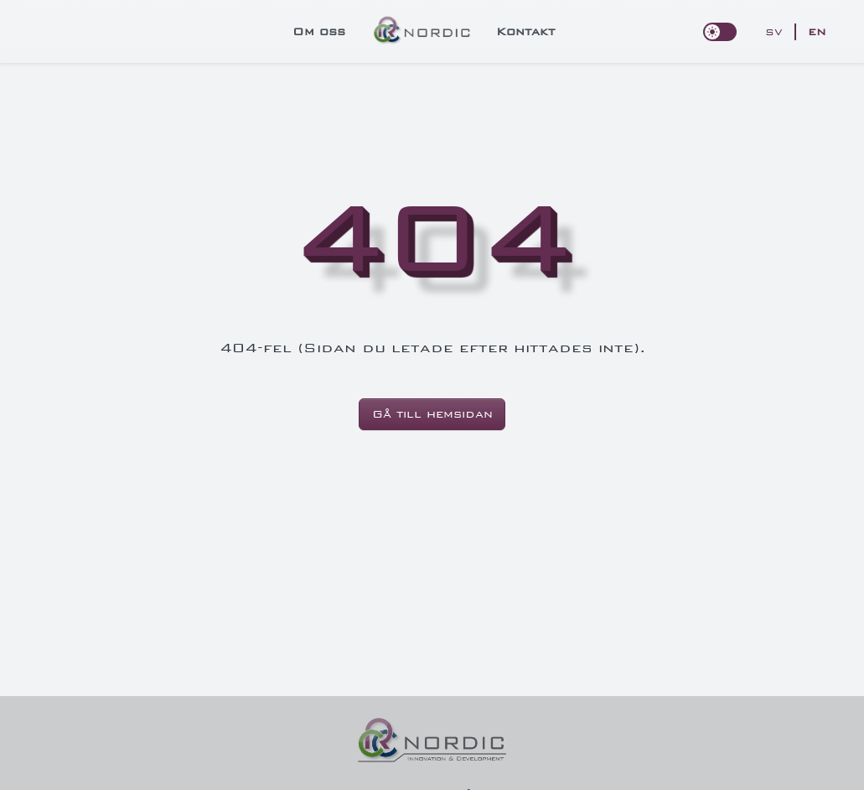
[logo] (422, 30)
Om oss (318, 31)
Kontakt (525, 31)
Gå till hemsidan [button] (432, 414)
